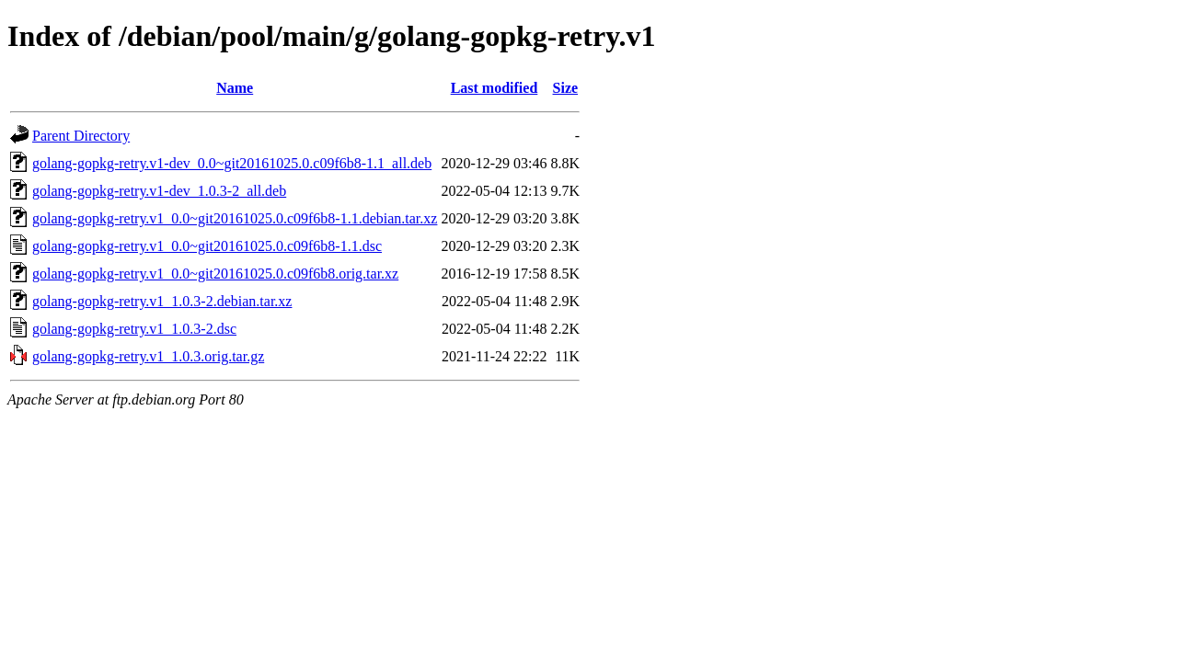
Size (566, 88)
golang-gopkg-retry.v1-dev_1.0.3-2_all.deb (159, 191)
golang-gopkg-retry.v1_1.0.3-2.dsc (134, 329)
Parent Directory (81, 135)
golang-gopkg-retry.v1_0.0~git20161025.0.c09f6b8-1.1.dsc (207, 246)
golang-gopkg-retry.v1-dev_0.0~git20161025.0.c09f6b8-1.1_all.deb (231, 163)
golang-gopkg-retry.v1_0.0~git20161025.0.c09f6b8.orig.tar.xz (215, 273)
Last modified (494, 88)
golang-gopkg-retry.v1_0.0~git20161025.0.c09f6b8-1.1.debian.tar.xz (234, 218)
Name (234, 88)
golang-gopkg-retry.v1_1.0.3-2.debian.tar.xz (162, 301)
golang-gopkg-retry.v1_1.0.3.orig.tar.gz (148, 356)
